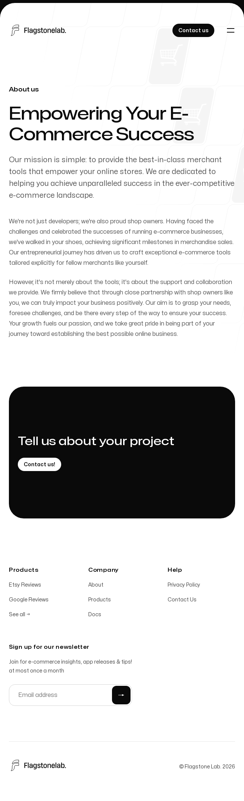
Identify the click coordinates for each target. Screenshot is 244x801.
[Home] (39, 30)
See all (19, 616)
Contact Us (182, 601)
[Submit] (121, 697)
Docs (94, 616)
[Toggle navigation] (230, 30)
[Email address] (70, 697)
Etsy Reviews (25, 586)
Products (99, 601)
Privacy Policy (184, 586)
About (95, 586)
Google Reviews (29, 601)
